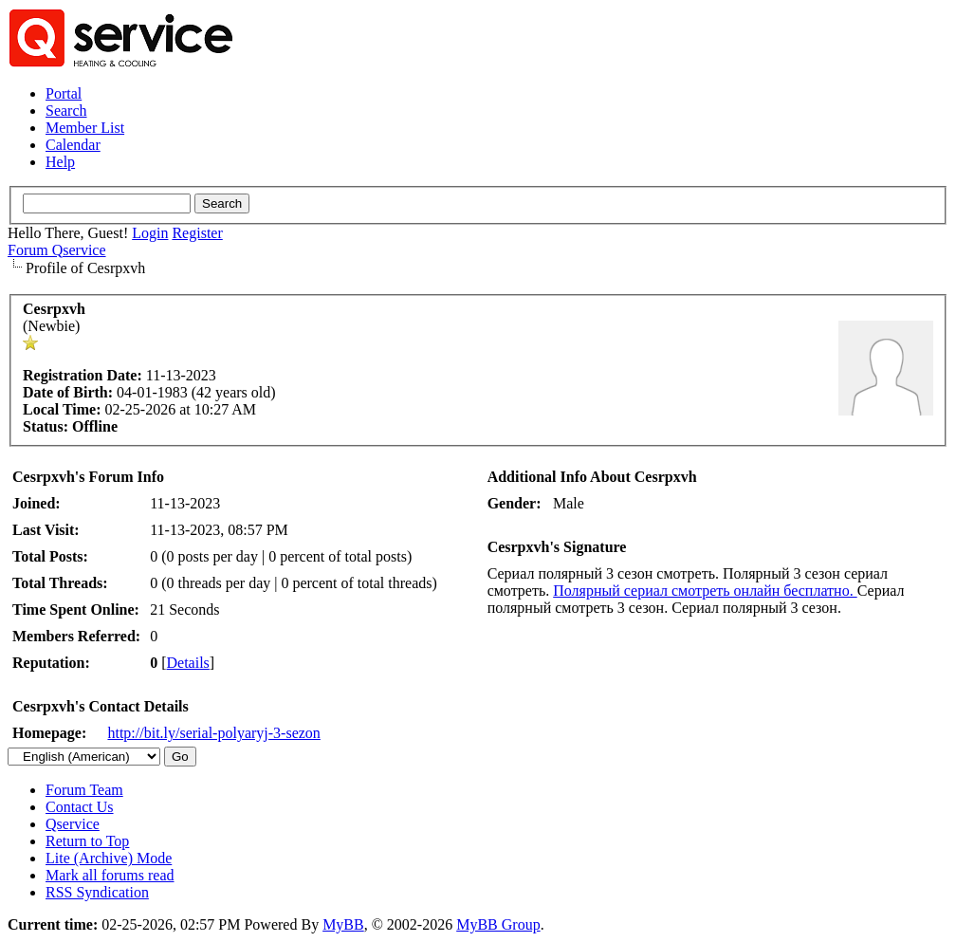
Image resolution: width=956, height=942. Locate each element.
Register (197, 233)
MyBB (343, 924)
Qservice (73, 824)
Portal (64, 93)
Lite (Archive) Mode (109, 858)
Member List (85, 128)
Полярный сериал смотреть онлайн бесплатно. (704, 590)
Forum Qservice (57, 250)
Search (66, 110)
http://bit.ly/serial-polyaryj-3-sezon (213, 733)
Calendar (73, 145)
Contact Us (80, 807)
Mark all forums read (110, 875)
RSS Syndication (97, 892)
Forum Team (84, 790)
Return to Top (87, 841)
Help (60, 162)
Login (150, 233)
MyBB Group (498, 924)
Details (188, 663)
